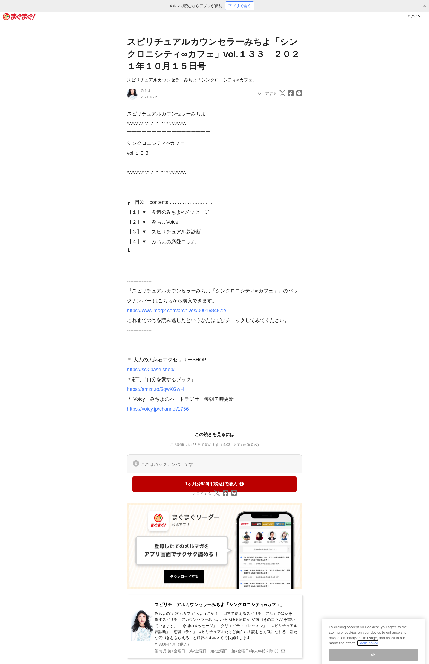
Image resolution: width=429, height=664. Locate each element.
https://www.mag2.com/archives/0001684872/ (176, 310)
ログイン (414, 16)
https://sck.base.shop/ (151, 369)
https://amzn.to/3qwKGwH (155, 389)
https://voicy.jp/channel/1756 (158, 409)
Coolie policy (368, 646)
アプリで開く (239, 6)
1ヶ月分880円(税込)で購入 (214, 484)
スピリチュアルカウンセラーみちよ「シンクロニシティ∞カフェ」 (192, 80)
